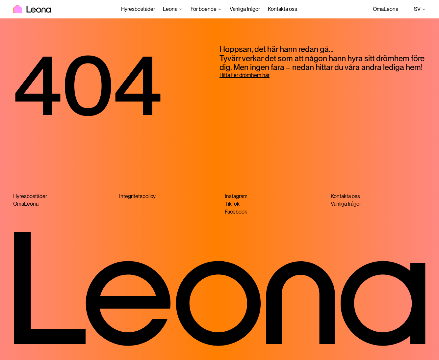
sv (420, 9)
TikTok (232, 204)
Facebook (236, 212)
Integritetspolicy (137, 196)
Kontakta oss (282, 9)
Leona (170, 9)
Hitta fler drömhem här (245, 75)
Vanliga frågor (245, 9)
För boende (204, 9)
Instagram (236, 196)
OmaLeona (385, 9)
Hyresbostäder (138, 9)
